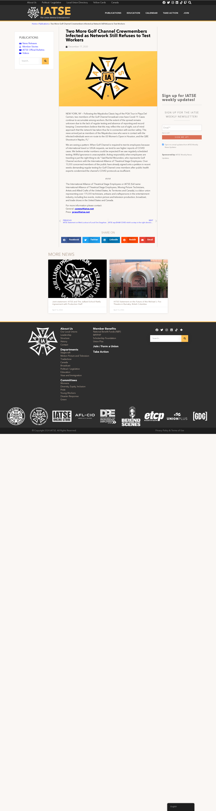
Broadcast (65, 366)
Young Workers (68, 393)
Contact (64, 345)
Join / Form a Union (105, 346)
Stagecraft (65, 353)
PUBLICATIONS (28, 37)
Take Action (170, 13)
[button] (71, 240)
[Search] (45, 61)
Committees (68, 380)
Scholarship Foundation (104, 338)
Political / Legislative (70, 369)
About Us (66, 329)
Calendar (151, 13)
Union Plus (98, 342)
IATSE (55, 12)
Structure (64, 338)
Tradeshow (65, 359)
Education (133, 13)
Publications (113, 13)
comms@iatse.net (84, 209)
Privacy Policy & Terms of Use (169, 431)
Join (186, 13)
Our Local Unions (68, 332)
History (63, 342)
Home (34, 24)
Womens (64, 383)
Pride (62, 390)
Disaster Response (69, 396)
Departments (69, 349)
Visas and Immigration (71, 375)
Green (63, 400)
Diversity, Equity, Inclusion (72, 387)
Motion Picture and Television (74, 356)
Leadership (65, 335)
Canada (64, 362)
